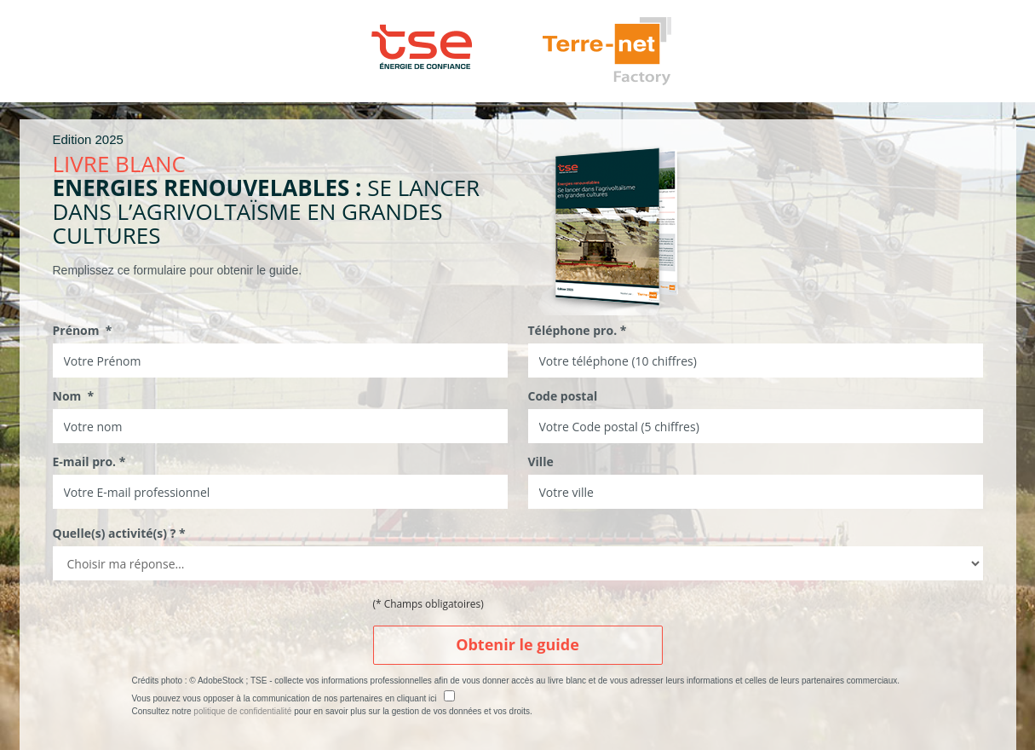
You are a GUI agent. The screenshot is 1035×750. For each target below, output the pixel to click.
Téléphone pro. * (577, 330)
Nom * (74, 396)
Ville (541, 461)
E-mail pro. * (89, 461)
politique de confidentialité (242, 711)
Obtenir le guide (517, 644)
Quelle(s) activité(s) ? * (119, 533)
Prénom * (82, 330)
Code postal (563, 396)
